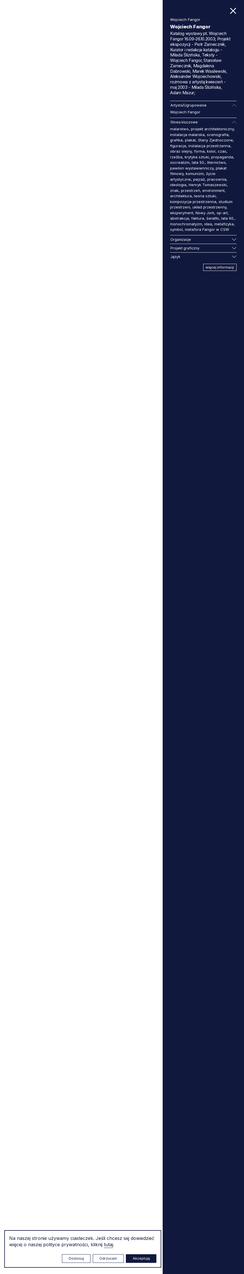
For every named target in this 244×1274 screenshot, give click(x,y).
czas (222, 151)
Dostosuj (76, 1258)
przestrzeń (190, 190)
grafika (176, 140)
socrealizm (179, 162)
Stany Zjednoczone (215, 140)
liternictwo (216, 162)
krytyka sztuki (197, 157)
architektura (181, 196)
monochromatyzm (186, 224)
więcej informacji (219, 267)
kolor (211, 151)
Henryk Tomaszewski (208, 184)
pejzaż (199, 179)
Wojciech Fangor (185, 112)
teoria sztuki (205, 196)
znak (174, 190)
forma (199, 151)
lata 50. (198, 162)
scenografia (218, 134)
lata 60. (227, 218)
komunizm (195, 173)
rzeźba (176, 157)
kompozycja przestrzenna (193, 201)
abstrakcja (179, 218)
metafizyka (224, 224)
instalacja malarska (187, 134)
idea (208, 224)
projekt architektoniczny (212, 129)
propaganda (222, 157)
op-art (222, 212)
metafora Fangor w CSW (207, 229)
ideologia (178, 184)
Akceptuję (141, 1258)
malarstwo (179, 129)
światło (212, 218)
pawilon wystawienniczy (191, 168)
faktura (197, 218)
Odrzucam (108, 1258)
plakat (190, 140)
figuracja (178, 145)
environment (213, 190)
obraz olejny (181, 151)
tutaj (108, 1244)
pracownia (216, 179)
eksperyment (181, 212)
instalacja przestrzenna (209, 145)
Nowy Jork (204, 212)
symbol (176, 229)
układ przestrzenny (209, 207)
